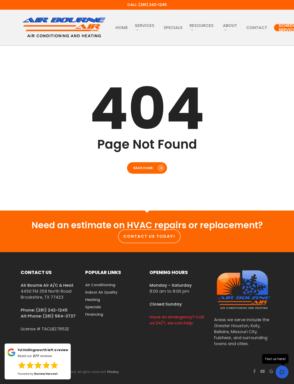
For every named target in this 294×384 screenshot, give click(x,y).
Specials (93, 307)
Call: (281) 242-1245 (147, 4)
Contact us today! (149, 236)
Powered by (38, 374)
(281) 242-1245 (52, 310)
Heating (92, 299)
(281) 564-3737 (59, 316)
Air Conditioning (100, 285)
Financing (94, 314)
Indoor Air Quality (101, 292)
